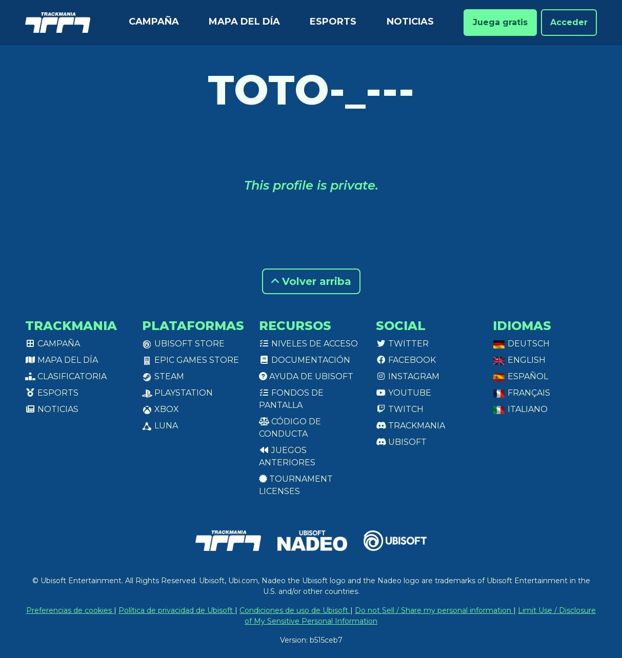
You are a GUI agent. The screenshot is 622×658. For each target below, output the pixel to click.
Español (520, 376)
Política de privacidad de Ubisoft (176, 610)
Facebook (406, 360)
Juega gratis (500, 22)
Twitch (400, 409)
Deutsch (521, 343)
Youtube (403, 393)
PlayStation (177, 393)
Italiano (520, 409)
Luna (160, 425)
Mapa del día (244, 21)
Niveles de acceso (308, 343)
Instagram (407, 376)
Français (521, 393)
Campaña (154, 21)
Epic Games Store (190, 360)
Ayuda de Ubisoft (306, 376)
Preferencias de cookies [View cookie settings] (70, 610)
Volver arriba (311, 281)
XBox (160, 409)
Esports (333, 21)
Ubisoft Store (183, 343)
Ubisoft (401, 442)
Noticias (410, 21)
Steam (163, 376)
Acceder (569, 22)
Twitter (402, 343)
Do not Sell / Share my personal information (434, 610)
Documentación (304, 360)
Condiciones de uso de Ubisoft (294, 610)
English (519, 360)
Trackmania (410, 425)
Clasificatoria (66, 376)
